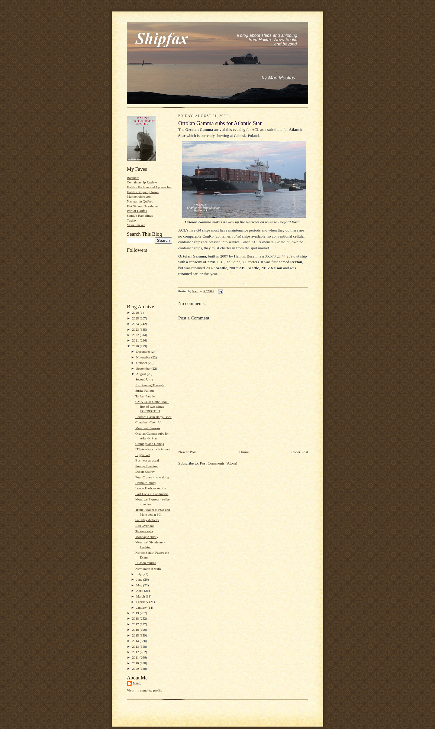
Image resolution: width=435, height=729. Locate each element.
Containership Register (142, 182)
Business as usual (147, 460)
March (141, 596)
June (139, 579)
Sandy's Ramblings (140, 215)
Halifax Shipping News (143, 192)
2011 (136, 657)
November (143, 357)
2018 (136, 618)
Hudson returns (145, 563)
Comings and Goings (149, 444)
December (143, 351)
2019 (136, 613)
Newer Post (187, 452)
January (142, 607)
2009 (136, 668)
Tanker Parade (145, 396)
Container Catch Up (148, 422)
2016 (136, 629)
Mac (137, 683)
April (140, 590)
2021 (136, 340)
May (139, 585)
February (142, 602)
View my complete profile (144, 690)
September (144, 368)
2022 (136, 335)
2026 (136, 312)
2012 (136, 652)
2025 (136, 318)
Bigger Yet (142, 455)
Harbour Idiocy (145, 482)
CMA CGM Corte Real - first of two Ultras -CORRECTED (152, 406)
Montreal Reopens (147, 428)
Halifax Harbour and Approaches (149, 187)
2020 (136, 346)
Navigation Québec (140, 201)
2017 (136, 624)
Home (244, 452)
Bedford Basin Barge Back (153, 417)
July (139, 574)
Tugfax (132, 220)
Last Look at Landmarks (152, 494)
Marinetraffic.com (139, 196)
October (142, 362)
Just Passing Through (149, 385)
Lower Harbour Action (150, 488)
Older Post (300, 452)
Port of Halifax (137, 210)
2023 (136, 329)
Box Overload (144, 525)
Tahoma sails (144, 531)
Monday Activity (146, 537)
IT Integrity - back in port (152, 449)
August (141, 374)
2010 (136, 663)
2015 (136, 635)
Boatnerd (133, 178)
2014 (136, 641)
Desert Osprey (145, 471)
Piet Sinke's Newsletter (142, 206)
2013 (136, 646)
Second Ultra (144, 379)
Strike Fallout (144, 390)
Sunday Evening (146, 466)
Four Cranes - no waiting (152, 477)
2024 (136, 324)
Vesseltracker (136, 225)
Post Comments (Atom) (218, 463)
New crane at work (148, 568)
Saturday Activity (147, 520)
